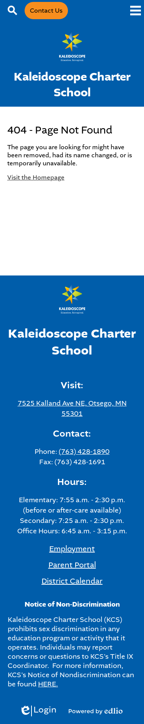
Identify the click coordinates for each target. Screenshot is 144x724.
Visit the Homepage (36, 177)
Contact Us (46, 11)
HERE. (48, 684)
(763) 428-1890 (84, 451)
